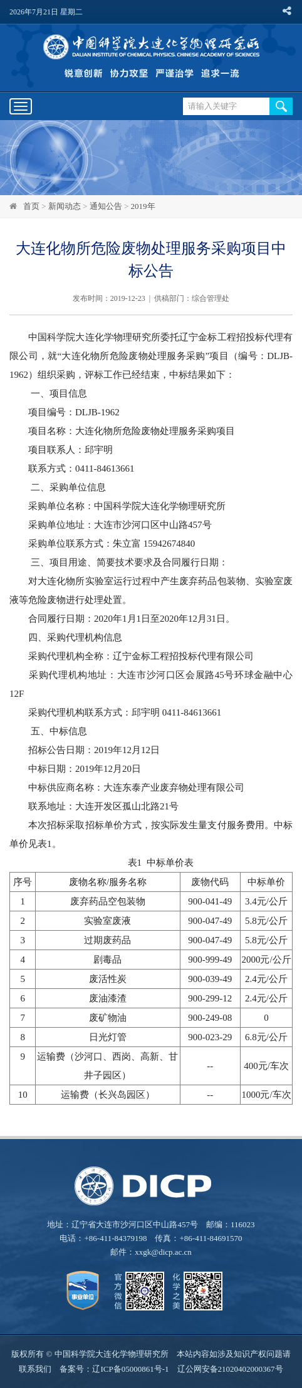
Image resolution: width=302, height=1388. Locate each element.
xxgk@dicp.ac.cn (163, 1252)
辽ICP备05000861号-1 (130, 1369)
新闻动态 (64, 206)
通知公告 (106, 206)
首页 (31, 206)
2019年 (143, 206)
